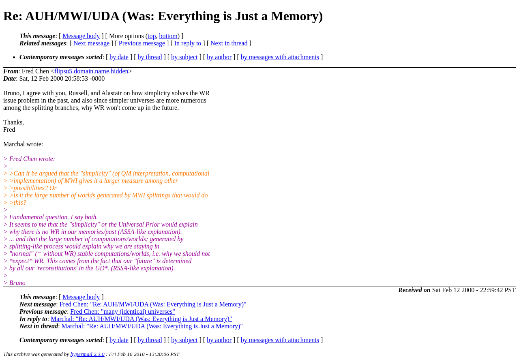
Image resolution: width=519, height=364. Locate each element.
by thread (150, 57)
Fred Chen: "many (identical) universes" (122, 311)
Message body (81, 35)
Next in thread (229, 43)
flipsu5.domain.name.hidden (91, 71)
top (152, 35)
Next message (91, 43)
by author (219, 57)
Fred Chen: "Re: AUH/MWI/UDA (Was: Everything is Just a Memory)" (153, 304)
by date (119, 57)
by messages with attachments (280, 57)
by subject (184, 57)
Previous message (142, 43)
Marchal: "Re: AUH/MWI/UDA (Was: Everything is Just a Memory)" (141, 318)
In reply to (188, 43)
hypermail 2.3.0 (88, 354)
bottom (168, 35)
